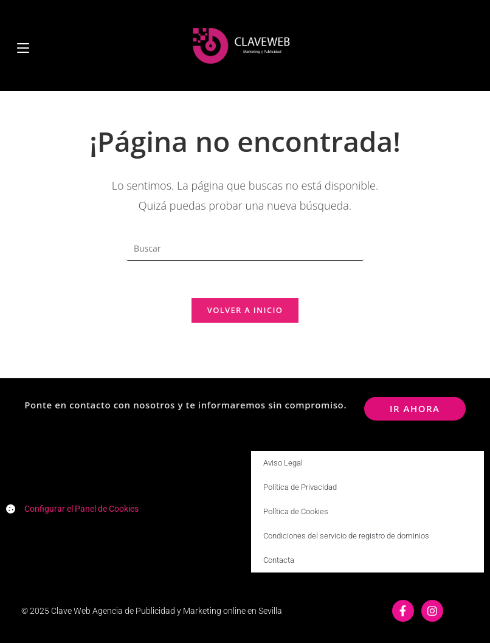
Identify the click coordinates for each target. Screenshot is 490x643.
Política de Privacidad (300, 487)
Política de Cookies (295, 511)
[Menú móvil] (23, 45)
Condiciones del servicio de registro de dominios (346, 535)
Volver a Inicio (245, 309)
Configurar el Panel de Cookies (81, 509)
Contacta (278, 560)
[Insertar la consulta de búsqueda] (245, 248)
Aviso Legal (283, 462)
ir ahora (415, 408)
